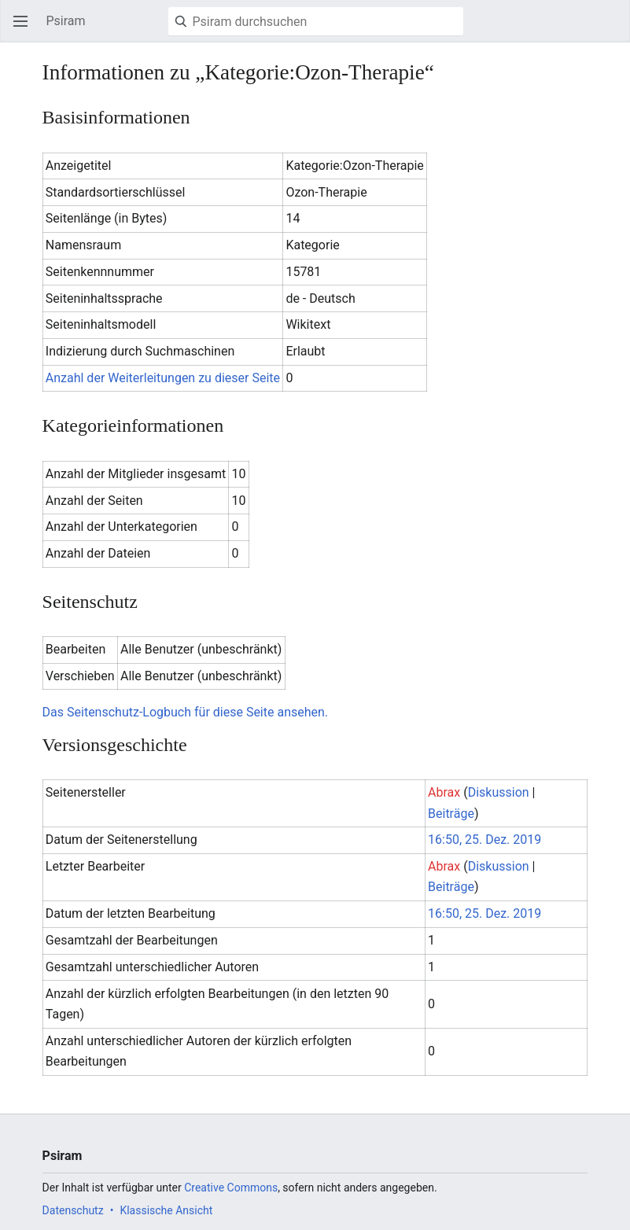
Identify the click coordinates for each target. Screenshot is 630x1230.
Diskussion (498, 792)
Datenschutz (73, 1210)
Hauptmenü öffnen (25, 28)
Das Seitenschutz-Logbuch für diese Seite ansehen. (185, 712)
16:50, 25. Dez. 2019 (484, 839)
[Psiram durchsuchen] (315, 21)
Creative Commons (231, 1187)
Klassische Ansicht (166, 1210)
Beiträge (451, 813)
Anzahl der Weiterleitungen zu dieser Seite (163, 377)
